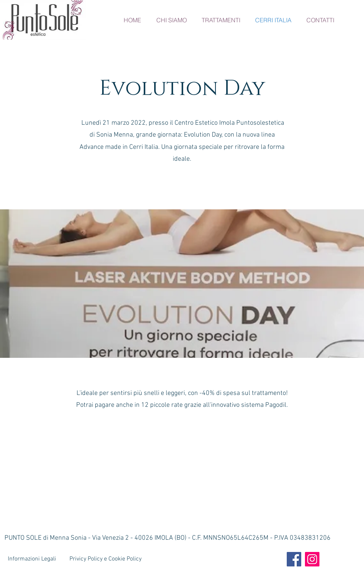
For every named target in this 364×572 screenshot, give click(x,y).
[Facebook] (294, 559)
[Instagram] (312, 559)
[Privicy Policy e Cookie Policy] (106, 559)
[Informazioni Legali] (32, 559)
